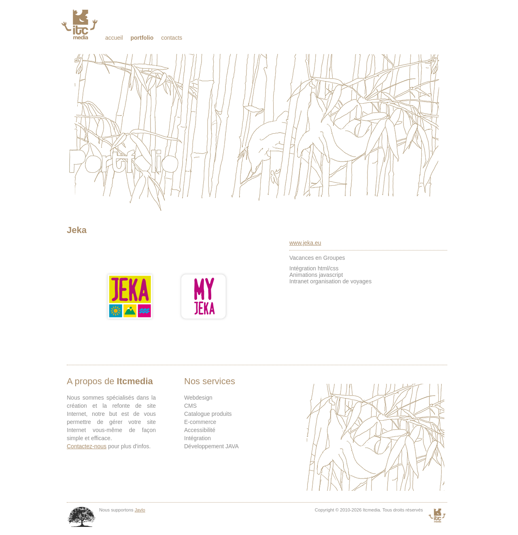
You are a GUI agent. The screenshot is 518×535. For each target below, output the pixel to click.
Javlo (140, 509)
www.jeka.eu (305, 243)
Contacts (171, 37)
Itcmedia (80, 24)
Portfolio (141, 37)
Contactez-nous (86, 446)
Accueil (114, 37)
